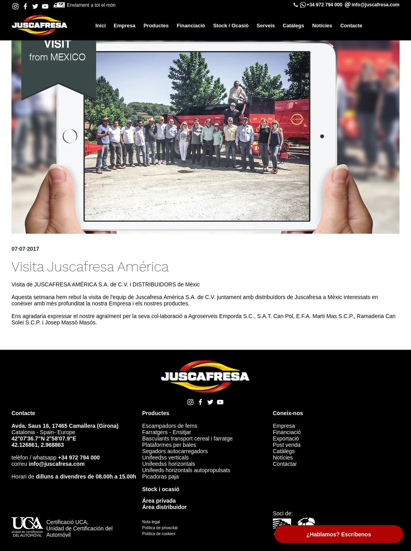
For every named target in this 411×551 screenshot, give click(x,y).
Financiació (287, 432)
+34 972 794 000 (324, 5)
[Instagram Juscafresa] (15, 6)
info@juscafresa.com (57, 464)
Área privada (159, 501)
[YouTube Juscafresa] (45, 6)
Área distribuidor (164, 507)
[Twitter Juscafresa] (35, 6)
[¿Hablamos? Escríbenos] (338, 534)
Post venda (287, 445)
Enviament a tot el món (92, 5)
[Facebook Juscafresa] (25, 6)
